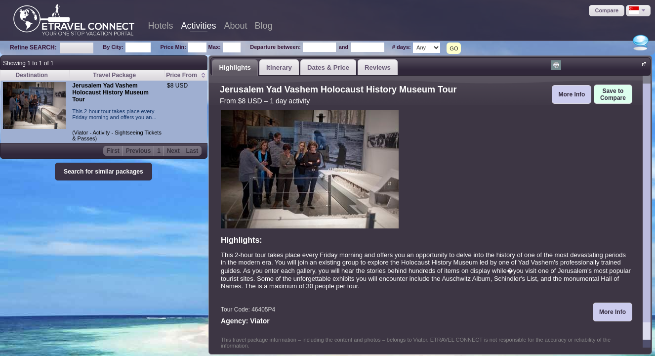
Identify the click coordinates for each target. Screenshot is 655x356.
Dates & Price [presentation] (328, 67)
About (235, 26)
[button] (606, 10)
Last (192, 150)
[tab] (235, 67)
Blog (264, 26)
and (344, 47)
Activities (198, 26)
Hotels (160, 26)
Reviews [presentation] (378, 67)
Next (173, 150)
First (113, 150)
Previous (138, 150)
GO (454, 48)
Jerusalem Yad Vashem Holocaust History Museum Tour (110, 92)
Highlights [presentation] (234, 67)
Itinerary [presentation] (279, 67)
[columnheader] (185, 75)
